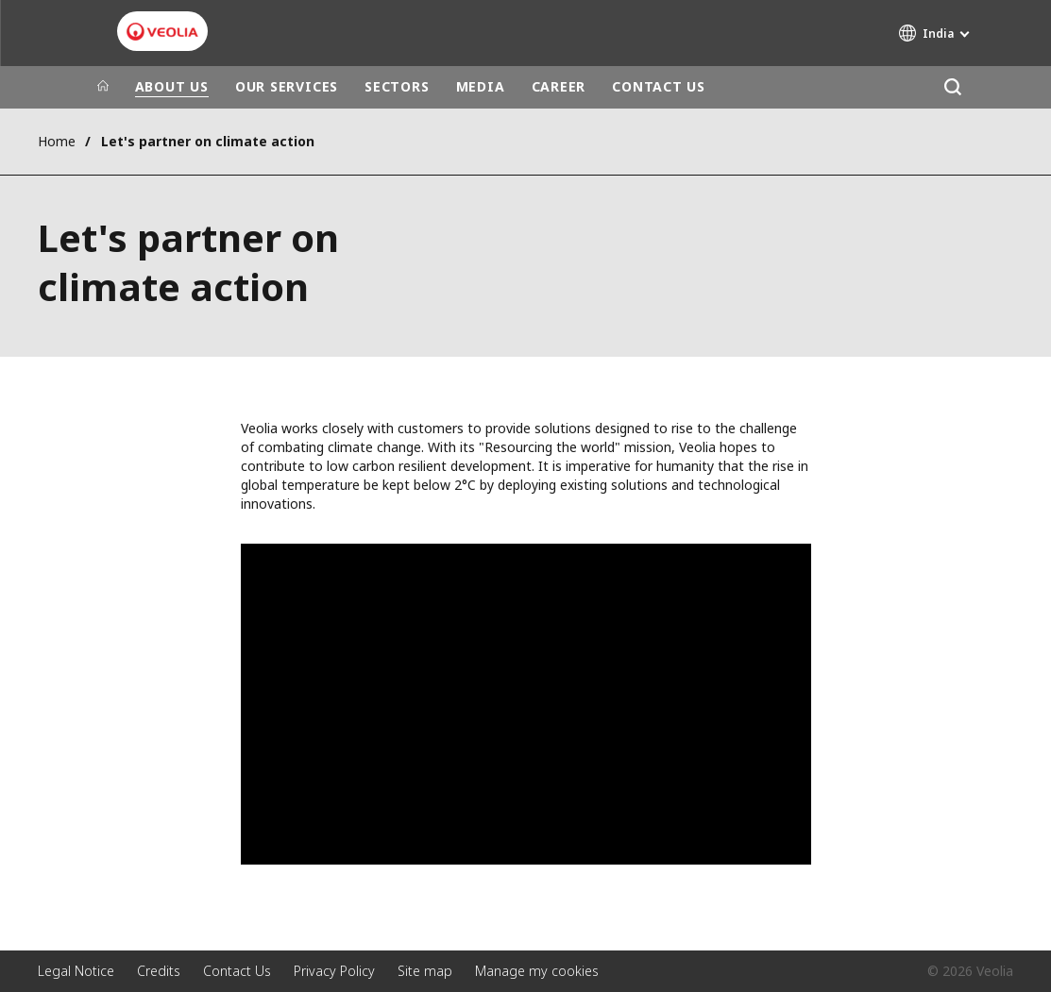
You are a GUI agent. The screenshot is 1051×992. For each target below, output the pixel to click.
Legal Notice (76, 971)
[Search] (953, 87)
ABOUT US (172, 86)
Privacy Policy (334, 971)
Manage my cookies (537, 971)
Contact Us (237, 971)
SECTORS (396, 86)
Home (57, 141)
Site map (425, 971)
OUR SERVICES (286, 86)
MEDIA (480, 86)
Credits (158, 971)
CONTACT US (658, 86)
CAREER (559, 86)
